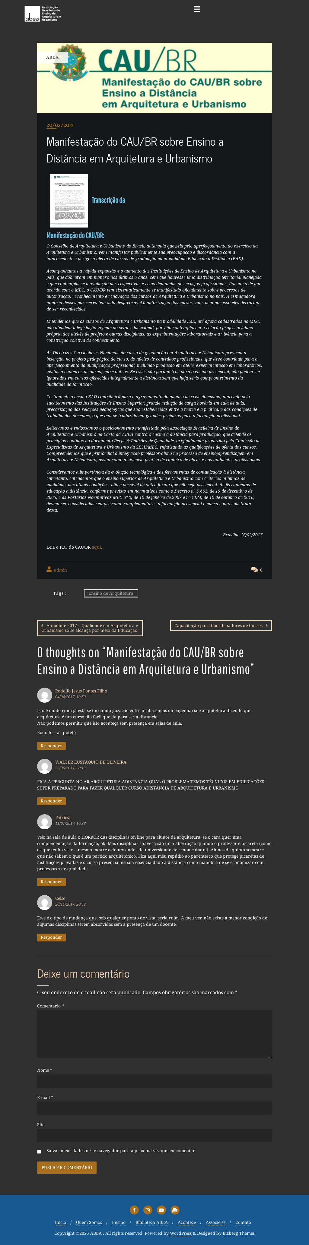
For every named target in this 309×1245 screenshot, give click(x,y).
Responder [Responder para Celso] (51, 937)
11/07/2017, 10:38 (70, 823)
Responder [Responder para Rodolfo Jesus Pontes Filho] (51, 745)
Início (60, 1222)
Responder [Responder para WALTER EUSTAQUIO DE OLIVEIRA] (51, 800)
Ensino (119, 1222)
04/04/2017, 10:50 (70, 696)
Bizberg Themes (239, 1233)
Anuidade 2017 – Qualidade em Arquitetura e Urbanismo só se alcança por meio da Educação (89, 627)
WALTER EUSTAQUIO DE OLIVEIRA (90, 761)
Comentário (50, 1005)
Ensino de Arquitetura (110, 593)
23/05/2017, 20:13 (70, 767)
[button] (197, 8)
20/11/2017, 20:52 (70, 903)
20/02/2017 (59, 125)
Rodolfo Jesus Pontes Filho (81, 690)
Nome (44, 1070)
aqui (96, 547)
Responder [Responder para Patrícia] (51, 881)
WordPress (181, 1233)
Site (40, 1124)
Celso (60, 898)
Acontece (187, 1222)
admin (56, 569)
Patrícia (63, 817)
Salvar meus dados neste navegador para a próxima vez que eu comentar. (121, 1150)
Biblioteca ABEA (151, 1222)
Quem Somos (89, 1222)
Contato (243, 1222)
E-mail (45, 1097)
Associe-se (215, 1222)
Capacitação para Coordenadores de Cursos (218, 625)
